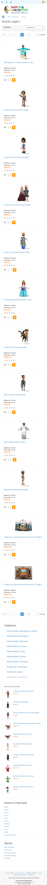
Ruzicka (6, 826)
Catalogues (30, 875)
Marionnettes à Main (16, 651)
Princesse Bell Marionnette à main (18, 300)
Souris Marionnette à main (14, 442)
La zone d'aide (10, 873)
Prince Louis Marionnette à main (17, 252)
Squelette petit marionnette (23, 744)
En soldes (7, 858)
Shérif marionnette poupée (14, 395)
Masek (6, 807)
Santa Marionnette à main (22, 765)
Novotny (6, 824)
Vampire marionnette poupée (23, 754)
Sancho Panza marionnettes (15, 347)
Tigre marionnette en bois (22, 734)
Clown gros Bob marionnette (23, 691)
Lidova (6, 812)
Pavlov (6, 810)
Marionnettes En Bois (16, 646)
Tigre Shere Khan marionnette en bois (27, 723)
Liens (39, 873)
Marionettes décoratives (17, 636)
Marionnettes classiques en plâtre (22, 631)
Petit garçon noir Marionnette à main (18, 63)
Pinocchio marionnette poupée (16, 110)
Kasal (6, 821)
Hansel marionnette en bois (23, 787)
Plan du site (8, 850)
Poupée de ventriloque (17, 667)
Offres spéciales (9, 847)
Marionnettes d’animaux (17, 662)
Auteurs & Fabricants (13, 17)
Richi (5, 815)
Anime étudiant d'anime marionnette (26, 713)
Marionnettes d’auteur (17, 656)
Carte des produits (10, 853)
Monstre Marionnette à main (23, 776)
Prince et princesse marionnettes (17, 205)
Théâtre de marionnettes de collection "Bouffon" (23, 537)
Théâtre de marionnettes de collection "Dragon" (23, 585)
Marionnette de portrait (17, 677)
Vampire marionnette (20, 702)
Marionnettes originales (17, 641)
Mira (5, 829)
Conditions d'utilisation (31, 873)
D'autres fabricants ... (11, 835)
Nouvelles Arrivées (10, 855)
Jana (5, 818)
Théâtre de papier (15, 672)
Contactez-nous (19, 873)
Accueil (3, 17)
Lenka (6, 832)
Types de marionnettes (20, 875)
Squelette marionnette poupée (16, 490)
